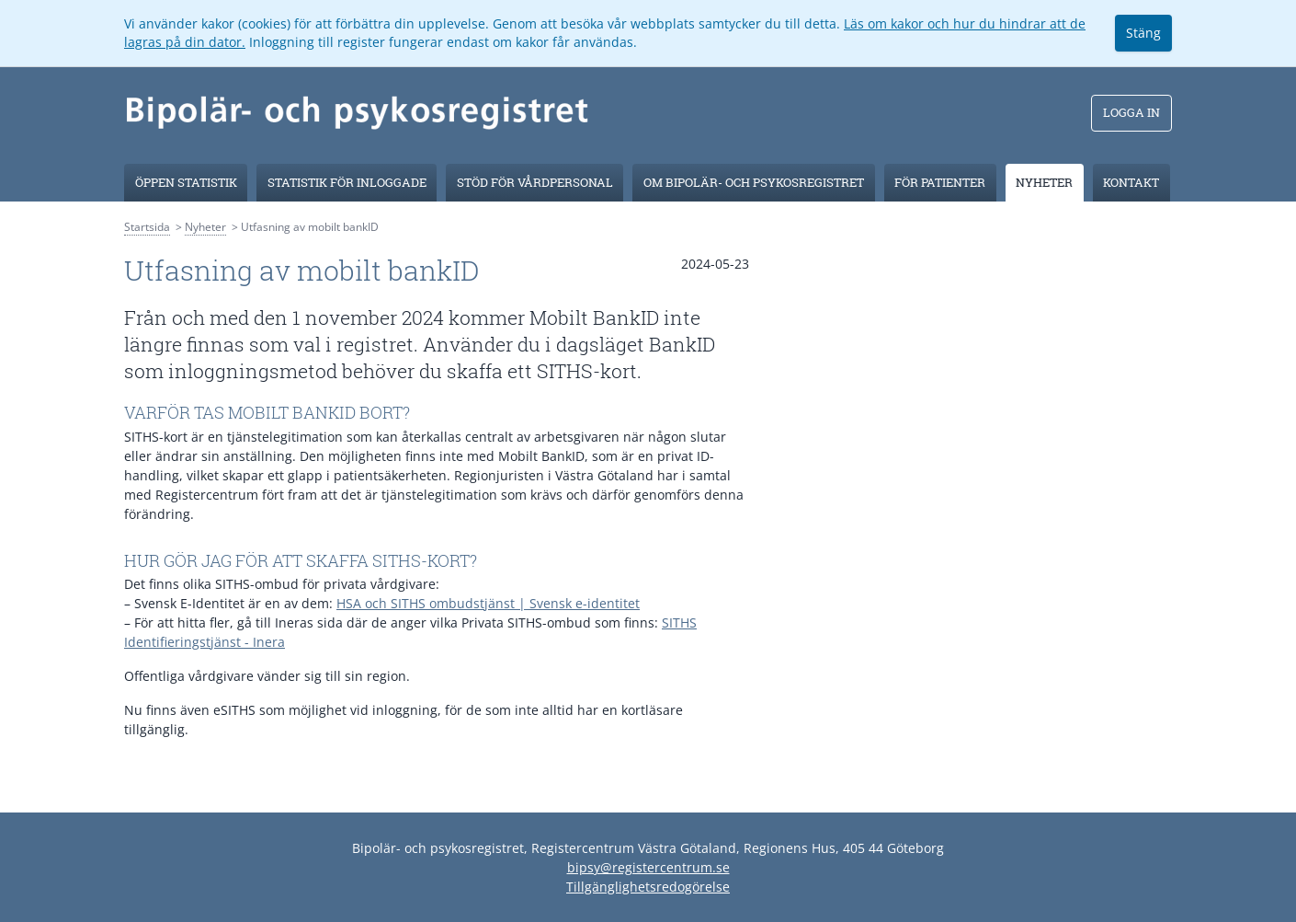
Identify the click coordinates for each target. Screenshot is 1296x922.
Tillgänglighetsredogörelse (648, 886)
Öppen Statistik (186, 182)
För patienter (939, 182)
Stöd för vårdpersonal (535, 182)
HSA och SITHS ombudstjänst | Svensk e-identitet (488, 603)
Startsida (147, 227)
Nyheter (1044, 182)
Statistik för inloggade (346, 182)
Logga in (1131, 112)
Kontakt (1131, 182)
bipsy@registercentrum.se (648, 867)
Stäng (1143, 32)
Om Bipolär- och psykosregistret (753, 182)
